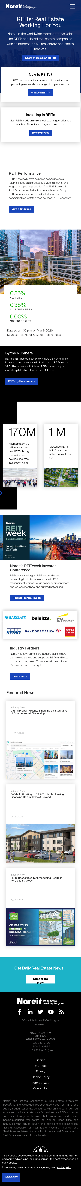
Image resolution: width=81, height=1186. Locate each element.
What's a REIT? (40, 93)
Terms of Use (40, 1083)
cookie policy (64, 1168)
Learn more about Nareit (40, 58)
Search (40, 1060)
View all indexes (21, 209)
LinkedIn (30, 1012)
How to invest (40, 133)
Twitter (40, 1012)
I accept (11, 1177)
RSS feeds (40, 1066)
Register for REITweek (27, 598)
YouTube (51, 1012)
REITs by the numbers (21, 381)
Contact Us (40, 1088)
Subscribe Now (40, 980)
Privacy (40, 1071)
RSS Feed (61, 1012)
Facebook (19, 1012)
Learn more (20, 676)
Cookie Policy (40, 1077)
